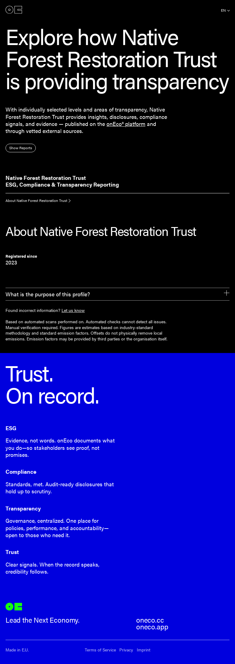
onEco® (14, 10)
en (223, 10)
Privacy (126, 650)
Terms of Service (100, 650)
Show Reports (20, 147)
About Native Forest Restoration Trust (36, 200)
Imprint (143, 650)
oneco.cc (150, 620)
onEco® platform (125, 123)
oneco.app (152, 627)
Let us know (73, 310)
